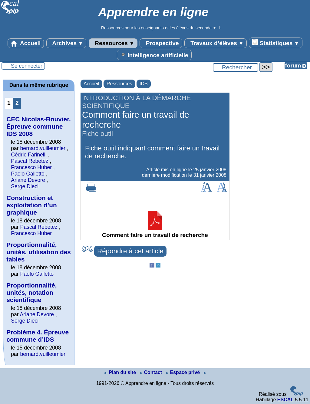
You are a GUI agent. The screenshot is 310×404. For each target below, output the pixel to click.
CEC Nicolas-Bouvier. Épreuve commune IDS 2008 (38, 126)
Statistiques (275, 42)
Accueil (26, 43)
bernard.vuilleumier (43, 148)
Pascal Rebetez (29, 161)
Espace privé (183, 372)
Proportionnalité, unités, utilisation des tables (38, 252)
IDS (144, 83)
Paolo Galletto (28, 174)
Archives (66, 43)
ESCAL (285, 399)
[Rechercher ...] (235, 67)
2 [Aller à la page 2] (17, 103)
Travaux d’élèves (215, 43)
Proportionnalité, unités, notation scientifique (31, 292)
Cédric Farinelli (28, 155)
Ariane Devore (28, 180)
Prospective (161, 43)
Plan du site (120, 372)
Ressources (113, 43)
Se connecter (26, 66)
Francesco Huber (31, 167)
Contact (151, 372)
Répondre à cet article (130, 251)
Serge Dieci (24, 186)
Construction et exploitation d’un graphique (31, 205)
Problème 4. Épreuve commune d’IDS (37, 336)
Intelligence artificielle (154, 54)
